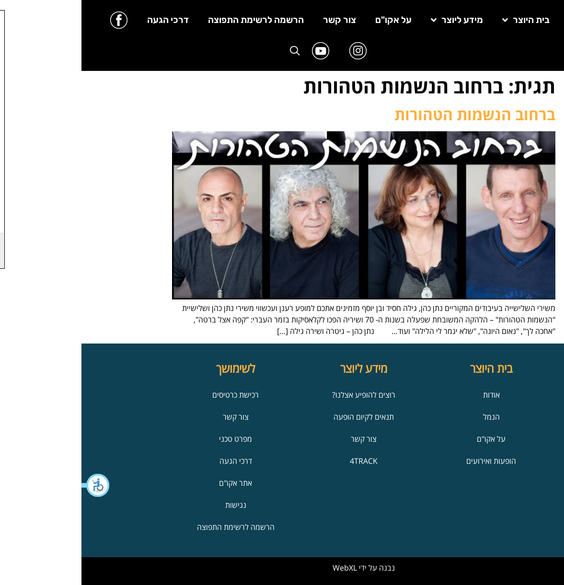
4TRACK (282, 461)
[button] (14, 485)
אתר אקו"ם (154, 483)
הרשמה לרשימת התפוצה (174, 19)
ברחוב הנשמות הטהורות (393, 114)
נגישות (154, 505)
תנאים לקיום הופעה (282, 417)
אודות (410, 395)
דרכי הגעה (86, 19)
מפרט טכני (154, 439)
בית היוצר (444, 20)
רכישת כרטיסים (154, 395)
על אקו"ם (312, 19)
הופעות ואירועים (410, 461)
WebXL (263, 567)
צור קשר (258, 19)
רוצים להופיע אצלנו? (282, 395)
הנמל (410, 417)
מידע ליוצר (375, 20)
